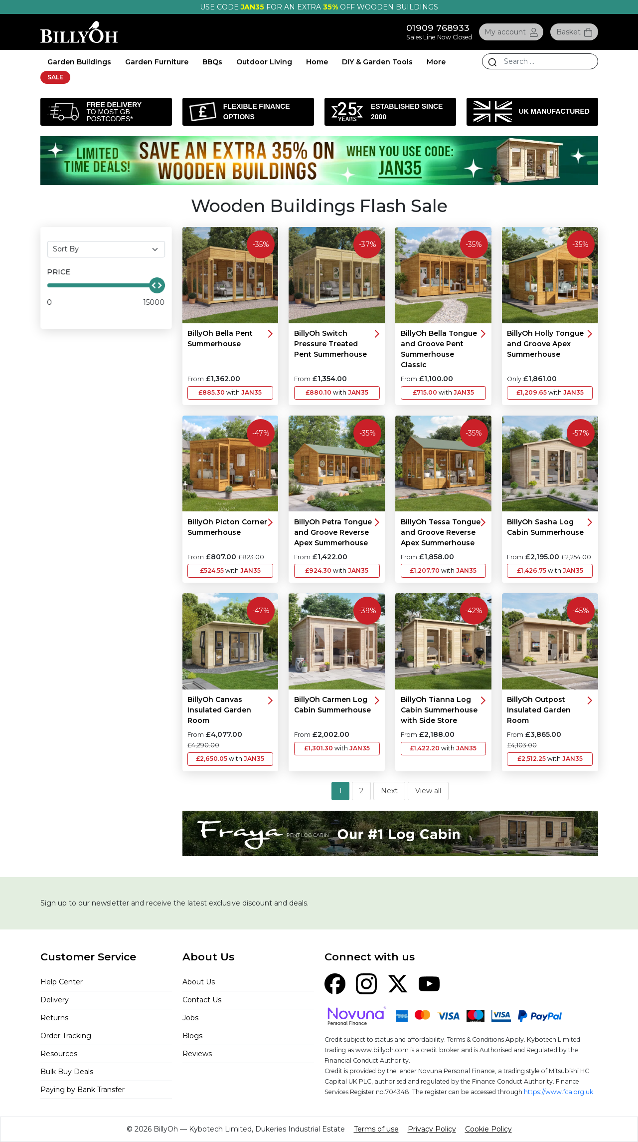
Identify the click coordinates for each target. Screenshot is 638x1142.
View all (428, 790)
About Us (198, 981)
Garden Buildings (79, 61)
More (436, 61)
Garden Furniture (156, 61)
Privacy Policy (432, 1129)
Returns (54, 1017)
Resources (58, 1053)
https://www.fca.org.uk (558, 1092)
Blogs (192, 1035)
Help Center (61, 981)
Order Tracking (65, 1035)
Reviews (197, 1053)
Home (317, 61)
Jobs (190, 1017)
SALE (55, 77)
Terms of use (376, 1129)
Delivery (54, 999)
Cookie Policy (488, 1129)
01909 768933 (438, 27)
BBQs (212, 61)
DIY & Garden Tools (377, 61)
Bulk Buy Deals (66, 1071)
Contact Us (201, 999)
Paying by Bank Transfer (82, 1089)
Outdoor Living (264, 61)
